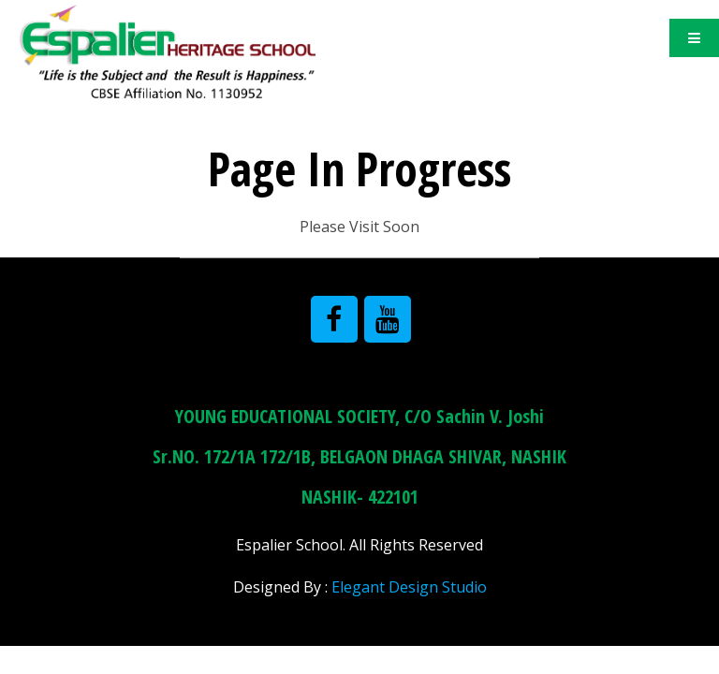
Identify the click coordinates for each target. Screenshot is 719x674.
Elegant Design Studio (409, 587)
